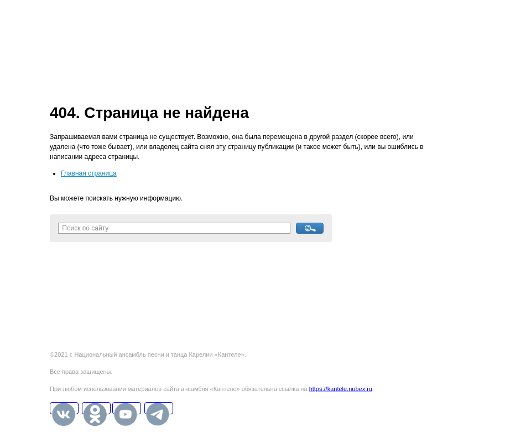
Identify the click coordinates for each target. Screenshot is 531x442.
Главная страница (89, 173)
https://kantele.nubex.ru (340, 389)
